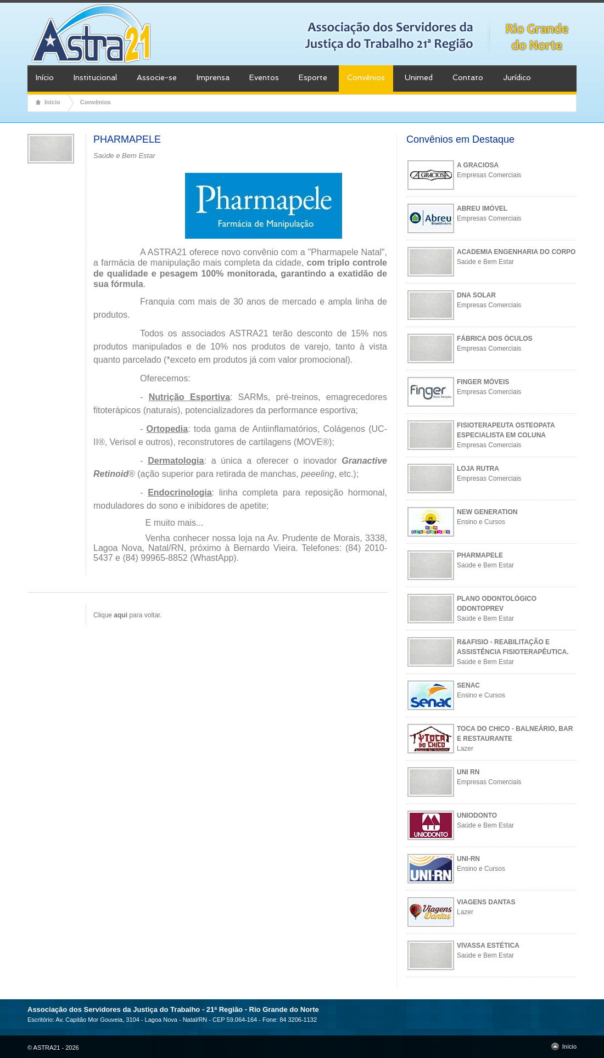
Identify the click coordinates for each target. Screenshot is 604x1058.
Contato (467, 77)
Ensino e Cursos (481, 522)
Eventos (264, 77)
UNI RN (468, 772)
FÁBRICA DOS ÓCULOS (495, 338)
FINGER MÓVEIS (483, 382)
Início (45, 77)
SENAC (468, 685)
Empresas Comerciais (489, 175)
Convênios (366, 77)
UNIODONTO (477, 815)
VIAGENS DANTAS (486, 902)
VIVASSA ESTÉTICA (488, 945)
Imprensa (213, 77)
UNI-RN (468, 859)
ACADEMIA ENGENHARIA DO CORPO (516, 252)
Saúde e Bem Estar (485, 262)
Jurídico (517, 77)
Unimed (419, 77)
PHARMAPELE (480, 555)
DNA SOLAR (476, 295)
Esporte (313, 77)
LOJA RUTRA (478, 468)
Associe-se (157, 77)
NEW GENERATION (487, 512)
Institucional (95, 77)
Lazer (465, 748)
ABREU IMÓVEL (482, 208)
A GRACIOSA (478, 165)
